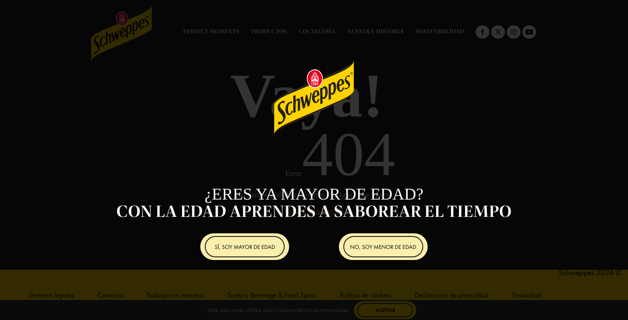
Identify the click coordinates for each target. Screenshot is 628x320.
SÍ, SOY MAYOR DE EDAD (245, 247)
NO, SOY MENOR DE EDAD (383, 247)
